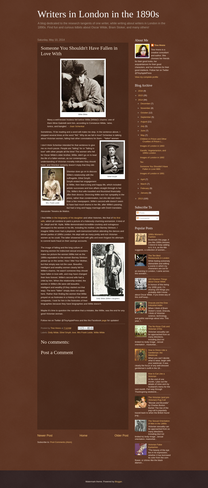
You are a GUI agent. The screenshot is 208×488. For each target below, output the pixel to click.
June (143, 130)
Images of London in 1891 (152, 173)
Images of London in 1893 (152, 146)
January (145, 193)
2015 (140, 95)
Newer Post (44, 435)
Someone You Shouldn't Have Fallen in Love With (154, 167)
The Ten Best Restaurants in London (158, 256)
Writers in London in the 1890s (98, 14)
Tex (141, 162)
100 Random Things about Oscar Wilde (157, 280)
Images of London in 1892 (152, 157)
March (144, 184)
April (143, 179)
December (146, 103)
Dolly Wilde (53, 332)
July (143, 126)
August (144, 121)
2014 (140, 100)
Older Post (121, 435)
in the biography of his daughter (67, 218)
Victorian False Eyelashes (155, 445)
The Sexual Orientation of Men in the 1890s (159, 422)
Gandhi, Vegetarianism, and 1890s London (153, 151)
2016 (140, 91)
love (74, 332)
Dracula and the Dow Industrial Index (158, 304)
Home (83, 435)
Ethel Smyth (65, 332)
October (145, 112)
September (146, 117)
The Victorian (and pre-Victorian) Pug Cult (158, 398)
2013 (140, 198)
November (146, 108)
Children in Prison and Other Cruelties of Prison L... (153, 140)
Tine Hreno (159, 45)
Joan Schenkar (77, 126)
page (104, 320)
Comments (143, 218)
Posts (140, 213)
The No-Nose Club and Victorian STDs (159, 327)
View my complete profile (146, 77)
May (143, 135)
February (145, 188)
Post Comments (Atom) (61, 442)
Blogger (118, 481)
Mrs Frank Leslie (85, 332)
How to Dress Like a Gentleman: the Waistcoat (157, 352)
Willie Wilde (99, 332)
